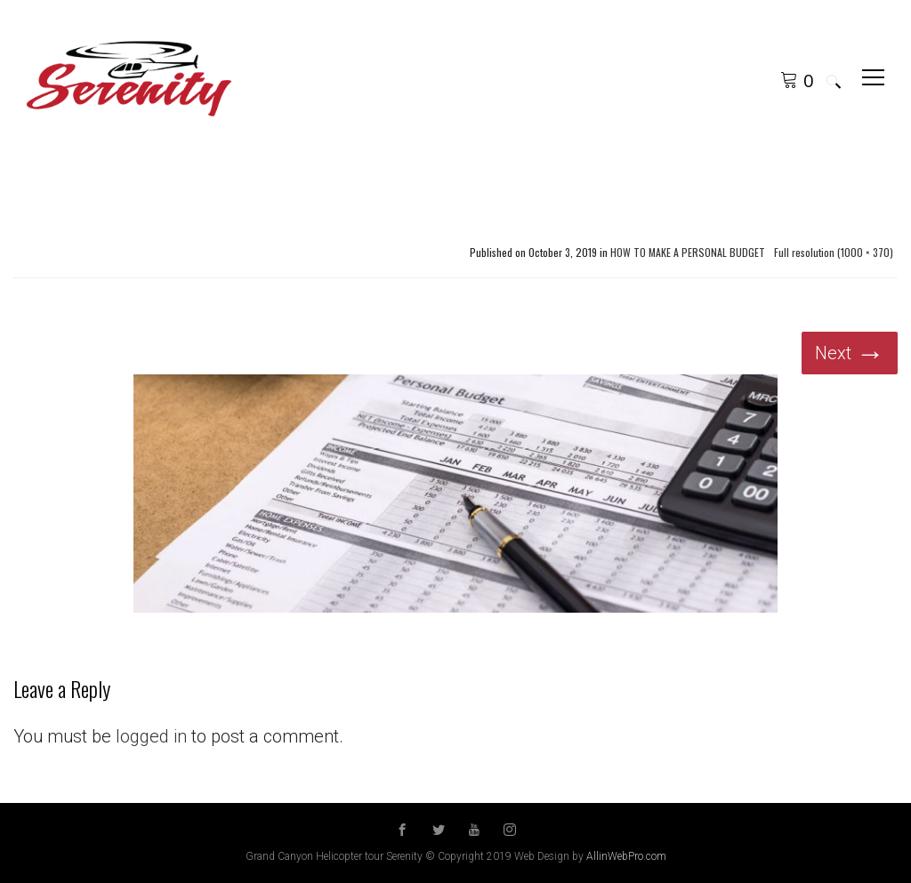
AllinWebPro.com (626, 856)
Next (849, 353)
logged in (151, 736)
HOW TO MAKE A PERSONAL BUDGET (687, 252)
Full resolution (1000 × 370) (833, 252)
